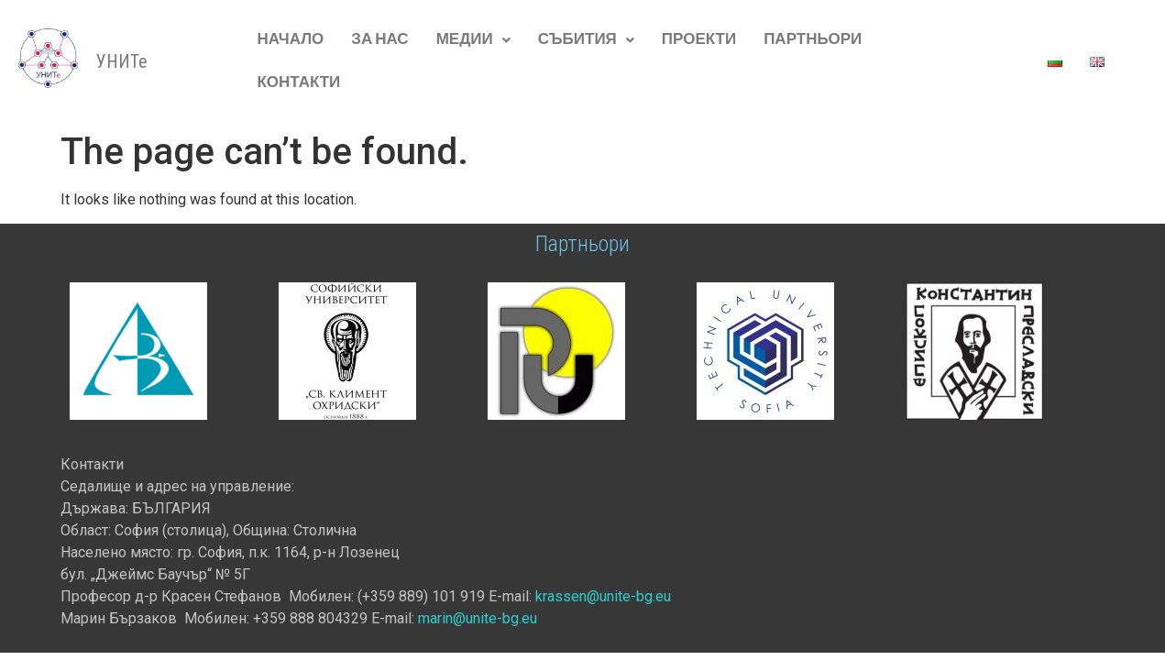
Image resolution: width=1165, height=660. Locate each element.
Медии (473, 40)
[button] (473, 39)
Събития (586, 40)
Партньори (813, 40)
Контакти (298, 83)
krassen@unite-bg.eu (603, 596)
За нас (379, 40)
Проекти (699, 40)
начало (290, 40)
